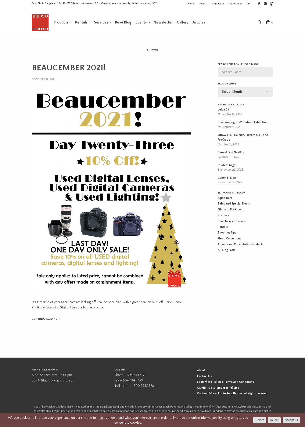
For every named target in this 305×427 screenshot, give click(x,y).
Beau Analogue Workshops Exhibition (243, 122)
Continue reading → (46, 319)
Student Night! (227, 165)
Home (191, 3)
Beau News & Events (231, 221)
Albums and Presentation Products (240, 244)
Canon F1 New (227, 178)
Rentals (81, 23)
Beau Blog (123, 23)
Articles (199, 23)
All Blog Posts (226, 250)
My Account (235, 3)
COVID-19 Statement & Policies (218, 388)
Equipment (225, 198)
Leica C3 (223, 110)
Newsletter (163, 23)
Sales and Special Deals (234, 204)
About (202, 3)
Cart (248, 3)
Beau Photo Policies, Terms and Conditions (225, 382)
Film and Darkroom (230, 210)
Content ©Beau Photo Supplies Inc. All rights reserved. (233, 393)
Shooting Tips (227, 233)
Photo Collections (229, 239)
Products (61, 23)
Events (141, 23)
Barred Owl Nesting (231, 153)
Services (101, 23)
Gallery (183, 23)
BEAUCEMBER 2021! (68, 68)
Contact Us (218, 3)
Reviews (223, 215)
